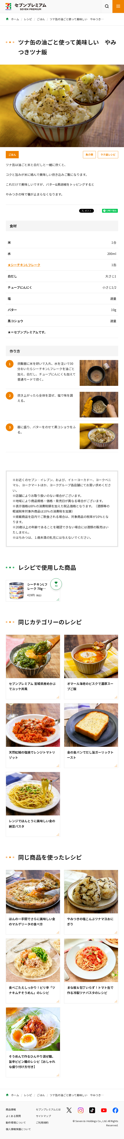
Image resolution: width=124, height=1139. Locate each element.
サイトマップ (43, 1116)
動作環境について (16, 1122)
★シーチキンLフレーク (24, 264)
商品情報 (11, 1109)
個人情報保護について (18, 1129)
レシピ (28, 19)
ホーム (12, 19)
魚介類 (89, 154)
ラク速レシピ (108, 154)
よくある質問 (13, 1116)
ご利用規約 (42, 1122)
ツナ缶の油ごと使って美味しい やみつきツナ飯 (79, 19)
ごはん (41, 19)
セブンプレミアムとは (48, 1109)
